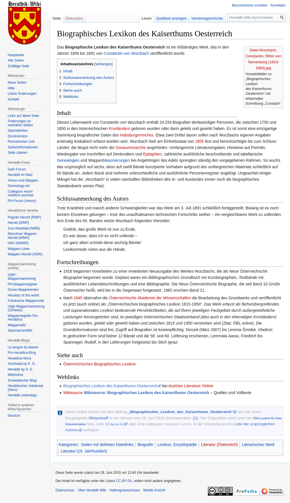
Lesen (147, 18)
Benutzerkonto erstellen (250, 5)
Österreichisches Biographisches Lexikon (99, 364)
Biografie (145, 444)
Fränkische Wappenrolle (26, 301)
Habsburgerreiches (136, 135)
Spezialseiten (18, 130)
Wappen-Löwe (18, 249)
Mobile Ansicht (154, 490)
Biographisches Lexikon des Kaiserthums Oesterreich (110, 386)
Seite (56, 18)
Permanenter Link (21, 142)
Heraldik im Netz (20, 175)
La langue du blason (23, 347)
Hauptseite (16, 55)
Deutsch (14, 416)
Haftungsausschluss (125, 490)
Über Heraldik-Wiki (92, 490)
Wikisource (72, 392)
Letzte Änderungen (22, 94)
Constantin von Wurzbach (126, 53)
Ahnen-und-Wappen (23, 180)
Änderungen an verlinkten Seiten (20, 123)
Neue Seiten (17, 83)
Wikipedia (97, 418)
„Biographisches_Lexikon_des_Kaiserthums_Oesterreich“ (180, 412)
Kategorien (68, 444)
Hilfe (11, 88)
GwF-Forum (17, 169)
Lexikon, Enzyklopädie (177, 444)
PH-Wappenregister (22, 284)
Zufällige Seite (18, 66)
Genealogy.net (18, 186)
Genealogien (68, 160)
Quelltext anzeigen (171, 18)
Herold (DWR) (18, 223)
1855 (199, 141)
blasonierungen (116, 160)
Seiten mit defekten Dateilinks (107, 444)
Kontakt (13, 99)
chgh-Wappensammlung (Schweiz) (26, 308)
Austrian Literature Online (190, 386)
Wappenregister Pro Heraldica (23, 318)
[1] (195, 418)
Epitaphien (152, 154)
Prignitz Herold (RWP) (24, 217)
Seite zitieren (17, 153)
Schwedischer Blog (22, 380)
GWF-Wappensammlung (22, 277)
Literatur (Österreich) (219, 444)
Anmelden (277, 5)
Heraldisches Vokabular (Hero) (25, 388)
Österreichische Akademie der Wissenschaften (150, 298)
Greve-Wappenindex (23, 290)
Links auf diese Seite (23, 116)
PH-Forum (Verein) (22, 201)
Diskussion (74, 18)
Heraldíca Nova (19, 358)
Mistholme (15, 375)
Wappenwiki (17, 325)
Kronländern (119, 128)
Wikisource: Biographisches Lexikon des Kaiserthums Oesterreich (146, 392)
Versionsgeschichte (207, 18)
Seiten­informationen (23, 147)
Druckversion (17, 136)
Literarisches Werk (258, 444)
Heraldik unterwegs (22, 395)
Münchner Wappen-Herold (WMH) (22, 236)
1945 (78, 298)
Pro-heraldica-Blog (22, 353)
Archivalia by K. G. (22, 364)
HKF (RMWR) (18, 243)
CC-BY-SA (124, 481)
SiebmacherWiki (20, 330)
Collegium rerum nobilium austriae (20, 193)
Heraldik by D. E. (20, 369)
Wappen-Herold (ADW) (25, 254)
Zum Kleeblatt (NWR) (24, 228)
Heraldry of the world (23, 295)
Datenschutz (65, 490)
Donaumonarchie (131, 147)
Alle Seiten (16, 60)
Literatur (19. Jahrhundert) (84, 451)
